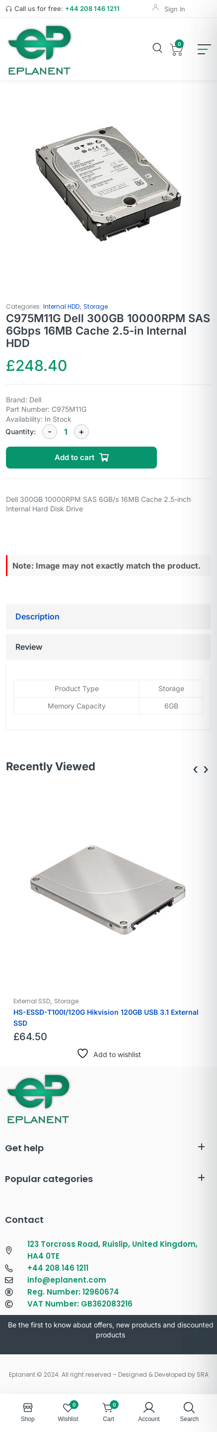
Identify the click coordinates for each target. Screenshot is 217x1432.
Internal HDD (61, 306)
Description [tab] (37, 616)
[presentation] (195, 769)
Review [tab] (28, 647)
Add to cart (74, 457)
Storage (95, 306)
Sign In (174, 9)
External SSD (31, 1001)
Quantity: (20, 431)
